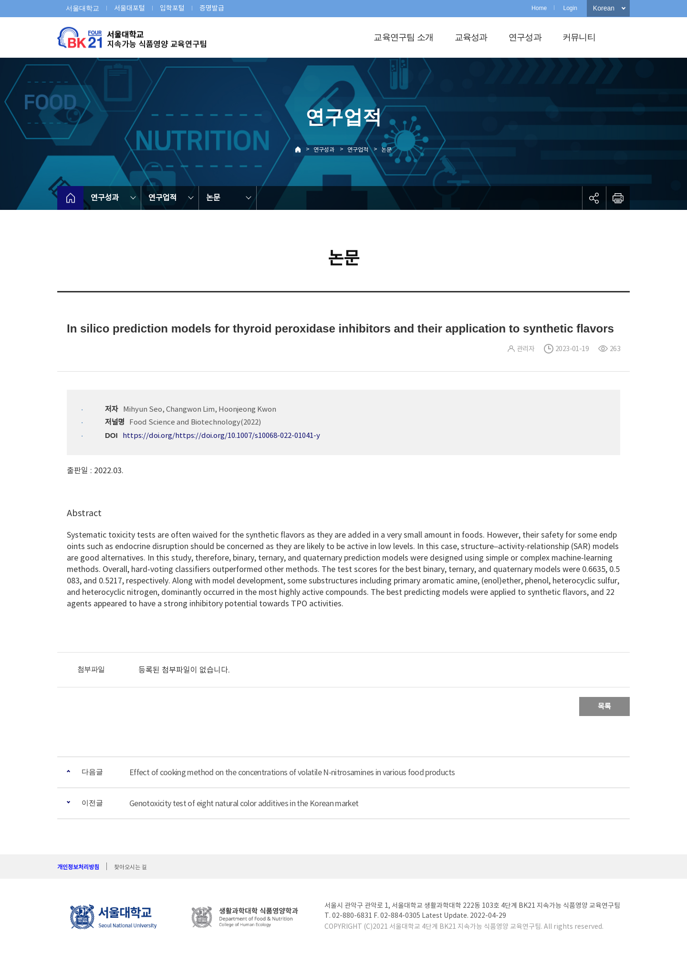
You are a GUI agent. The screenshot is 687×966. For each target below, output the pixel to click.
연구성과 (525, 37)
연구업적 (357, 149)
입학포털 (172, 8)
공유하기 (594, 198)
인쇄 (618, 198)
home (70, 198)
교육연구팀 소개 (403, 37)
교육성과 (471, 37)
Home (539, 8)
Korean (603, 8)
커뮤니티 (578, 37)
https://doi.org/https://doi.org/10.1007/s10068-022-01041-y (221, 435)
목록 (604, 706)
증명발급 (211, 8)
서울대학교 (82, 8)
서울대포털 (129, 8)
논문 (386, 149)
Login (570, 8)
